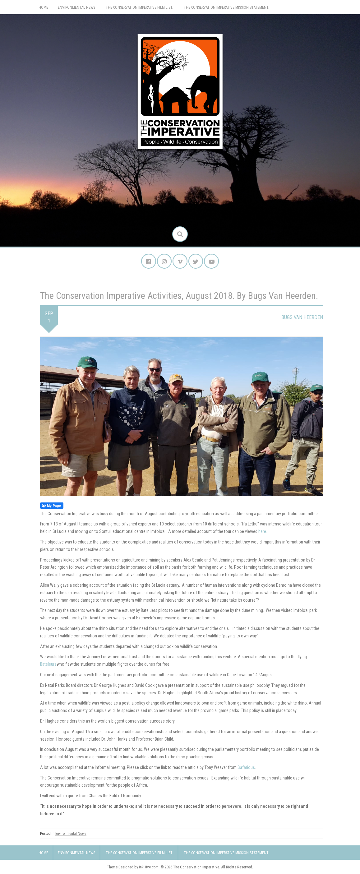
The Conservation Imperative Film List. (139, 7)
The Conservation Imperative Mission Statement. (226, 7)
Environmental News (76, 7)
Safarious (246, 767)
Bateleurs (48, 665)
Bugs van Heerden (302, 318)
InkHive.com (149, 867)
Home (43, 7)
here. (262, 532)
